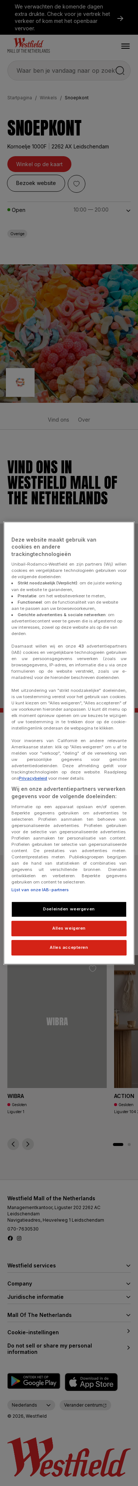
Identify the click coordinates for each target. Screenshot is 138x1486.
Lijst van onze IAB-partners (40, 890)
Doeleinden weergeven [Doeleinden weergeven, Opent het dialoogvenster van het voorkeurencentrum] (69, 909)
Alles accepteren (69, 947)
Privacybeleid (33, 778)
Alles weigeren (69, 928)
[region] (68, 743)
